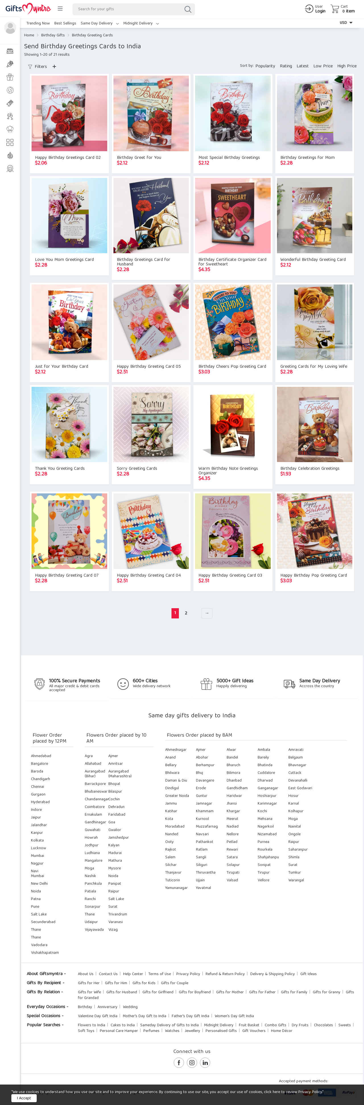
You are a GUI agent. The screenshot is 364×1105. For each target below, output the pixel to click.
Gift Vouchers (254, 1031)
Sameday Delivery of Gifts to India (169, 1025)
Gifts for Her (89, 983)
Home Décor (281, 1031)
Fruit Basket (249, 1025)
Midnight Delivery (141, 23)
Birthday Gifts (53, 35)
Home (29, 35)
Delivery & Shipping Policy (272, 974)
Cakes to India (123, 1025)
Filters (37, 67)
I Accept (24, 1098)
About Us (86, 974)
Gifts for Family (294, 992)
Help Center (133, 974)
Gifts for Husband (121, 992)
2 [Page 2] (186, 614)
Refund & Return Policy (225, 974)
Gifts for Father (262, 992)
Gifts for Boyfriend (195, 992)
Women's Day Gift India (234, 1016)
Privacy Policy (188, 974)
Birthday (85, 1007)
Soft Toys (86, 1031)
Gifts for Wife (89, 992)
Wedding (130, 1007)
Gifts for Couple (174, 983)
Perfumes (151, 1031)
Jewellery (192, 1031)
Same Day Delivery (100, 23)
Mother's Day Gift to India (144, 1016)
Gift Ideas (308, 974)
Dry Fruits (300, 1025)
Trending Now (38, 23)
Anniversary (107, 1007)
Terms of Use (159, 974)
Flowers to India (91, 1025)
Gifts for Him (116, 983)
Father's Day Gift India (190, 1016)
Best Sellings (65, 23)
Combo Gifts (275, 1025)
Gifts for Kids (144, 983)
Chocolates (323, 1025)
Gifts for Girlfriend (157, 992)
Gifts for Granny (326, 992)
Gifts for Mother (230, 992)
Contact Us (108, 974)
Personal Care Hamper (119, 1031)
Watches (172, 1031)
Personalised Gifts (221, 1031)
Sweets (344, 1025)
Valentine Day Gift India (97, 1016)
